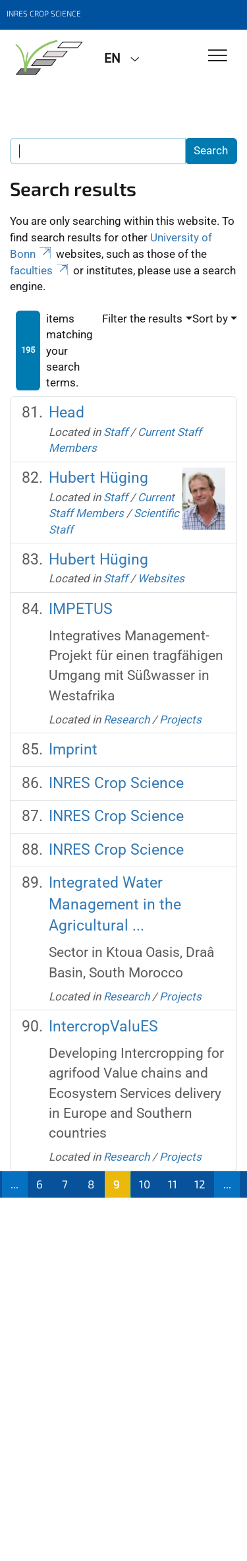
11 (172, 1183)
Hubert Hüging (98, 478)
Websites (161, 578)
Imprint (73, 749)
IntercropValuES (103, 1026)
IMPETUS (81, 609)
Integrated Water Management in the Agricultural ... (115, 904)
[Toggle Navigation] (217, 56)
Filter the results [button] (142, 318)
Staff (115, 432)
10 (144, 1183)
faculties (40, 270)
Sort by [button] (210, 318)
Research (126, 719)
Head (66, 412)
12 (200, 1183)
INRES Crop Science (116, 783)
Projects (180, 719)
